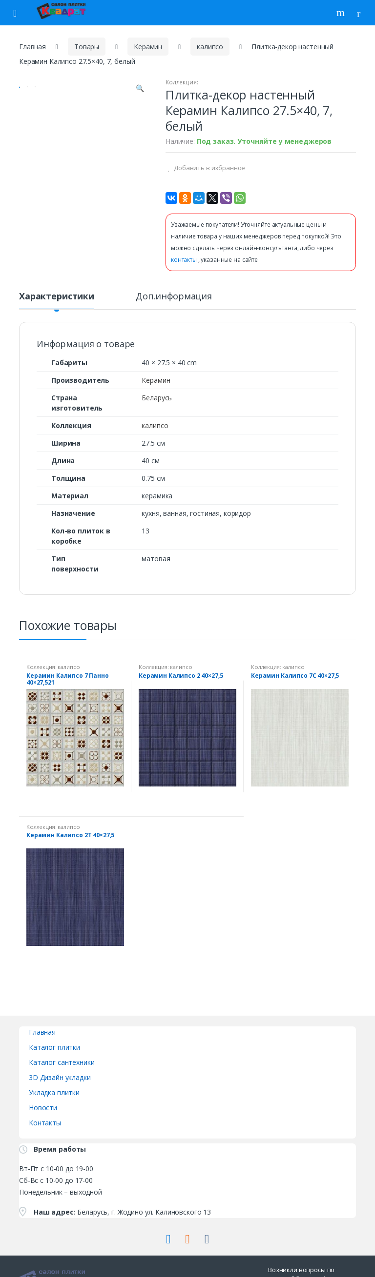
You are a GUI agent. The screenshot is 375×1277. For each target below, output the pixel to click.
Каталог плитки (54, 1047)
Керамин (148, 46)
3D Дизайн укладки (60, 1077)
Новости (43, 1107)
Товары (86, 46)
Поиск (341, 12)
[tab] (56, 300)
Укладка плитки (54, 1092)
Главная (32, 46)
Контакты (45, 1122)
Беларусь (157, 397)
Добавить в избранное (208, 167)
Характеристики (56, 297)
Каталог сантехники (61, 1062)
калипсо (210, 46)
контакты (184, 259)
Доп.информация (174, 297)
